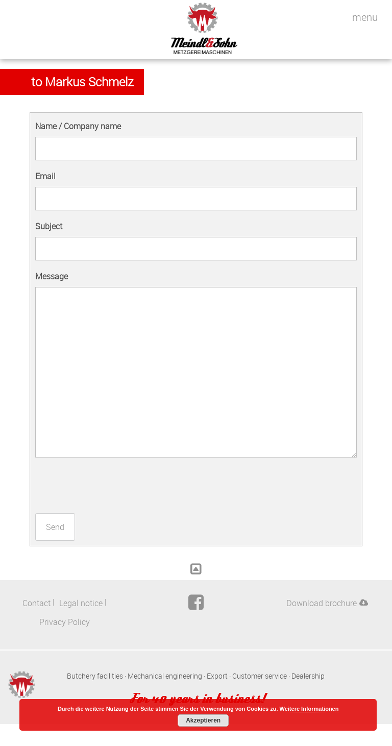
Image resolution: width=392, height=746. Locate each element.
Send (55, 527)
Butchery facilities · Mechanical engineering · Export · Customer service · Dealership (196, 676)
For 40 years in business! (196, 698)
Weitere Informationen (309, 709)
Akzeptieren (203, 720)
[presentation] (112, 485)
